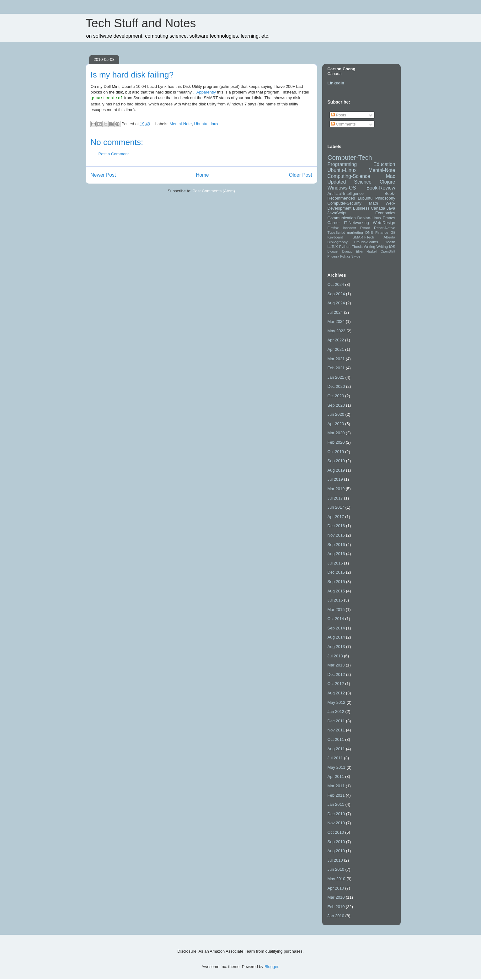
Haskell (371, 251)
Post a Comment (114, 154)
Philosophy (385, 198)
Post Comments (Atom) (214, 191)
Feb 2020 (336, 442)
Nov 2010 (336, 823)
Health (390, 242)
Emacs (389, 218)
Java (391, 208)
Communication (342, 218)
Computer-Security (344, 203)
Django (347, 251)
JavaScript (337, 213)
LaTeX (333, 246)
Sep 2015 (336, 581)
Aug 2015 (336, 591)
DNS (369, 232)
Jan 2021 (336, 377)
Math (373, 203)
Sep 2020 (336, 405)
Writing (382, 246)
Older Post (300, 174)
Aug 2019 (336, 470)
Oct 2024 (336, 284)
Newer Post (103, 174)
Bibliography (338, 242)
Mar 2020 (336, 433)
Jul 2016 (335, 563)
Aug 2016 (336, 553)
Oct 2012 (336, 683)
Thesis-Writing (363, 246)
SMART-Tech (363, 237)
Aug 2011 (336, 748)
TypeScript (336, 232)
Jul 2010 (335, 860)
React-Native (384, 228)
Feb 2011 (336, 795)
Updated (337, 182)
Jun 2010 (336, 869)
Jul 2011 (335, 758)
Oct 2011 (336, 739)
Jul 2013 (335, 656)
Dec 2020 (336, 386)
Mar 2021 (336, 358)
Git (393, 232)
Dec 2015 (336, 572)
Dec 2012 (336, 674)
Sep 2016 (336, 544)
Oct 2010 (336, 832)
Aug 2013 (336, 646)
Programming (342, 164)
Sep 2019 (336, 460)
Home (202, 174)
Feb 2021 (336, 368)
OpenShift (388, 251)
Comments (343, 124)
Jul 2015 (335, 600)
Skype (356, 256)
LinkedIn (336, 83)
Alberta (389, 237)
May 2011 (336, 767)
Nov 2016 (336, 535)
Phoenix (333, 256)
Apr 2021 (336, 349)
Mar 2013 (336, 665)
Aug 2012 (336, 693)
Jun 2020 (336, 414)
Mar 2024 (336, 321)
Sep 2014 (336, 628)
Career (334, 222)
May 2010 (336, 878)
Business (361, 208)
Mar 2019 (336, 488)
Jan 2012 (336, 711)
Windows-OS (342, 187)
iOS (392, 246)
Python (344, 246)
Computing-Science (349, 176)
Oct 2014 (336, 618)
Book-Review (380, 187)
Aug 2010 (336, 850)
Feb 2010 (336, 906)
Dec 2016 (336, 525)
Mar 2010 (336, 897)
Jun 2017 (336, 507)
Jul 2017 (335, 498)
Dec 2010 (336, 813)
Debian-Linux (369, 218)
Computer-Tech (350, 157)
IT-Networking (356, 222)
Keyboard (335, 237)
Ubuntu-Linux (206, 123)
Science (362, 182)
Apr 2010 (336, 888)
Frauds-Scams (366, 242)
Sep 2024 (336, 294)
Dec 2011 (336, 721)
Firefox (333, 228)
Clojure (387, 182)
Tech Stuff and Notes (141, 23)
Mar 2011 (336, 786)
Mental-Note (180, 123)
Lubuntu (365, 198)
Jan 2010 (336, 915)
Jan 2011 (336, 804)
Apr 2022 (336, 340)
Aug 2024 (336, 303)
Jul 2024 (335, 312)
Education (384, 164)
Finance (381, 232)
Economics (385, 213)
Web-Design (384, 222)
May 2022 (336, 331)
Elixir (359, 251)
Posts (338, 115)
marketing (355, 232)
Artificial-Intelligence (346, 193)
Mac (390, 176)
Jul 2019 (335, 479)
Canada (378, 208)
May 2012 (336, 702)
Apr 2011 (336, 776)
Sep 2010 (336, 841)
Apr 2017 (336, 516)
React (365, 228)
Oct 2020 (336, 395)
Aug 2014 (336, 637)
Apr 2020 (336, 423)
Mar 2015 (336, 609)
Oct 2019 (336, 451)
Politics (345, 256)
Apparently (206, 92)
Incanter (349, 228)
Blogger (333, 251)
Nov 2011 (336, 730)
